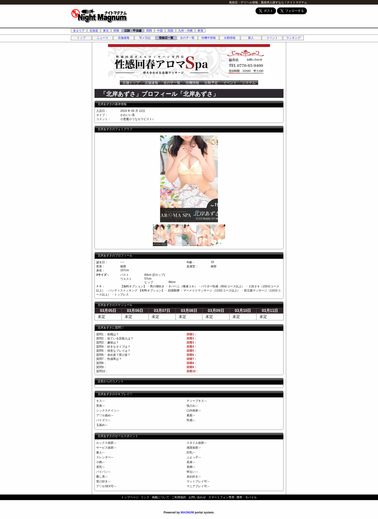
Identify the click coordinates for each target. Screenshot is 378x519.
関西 (149, 30)
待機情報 (192, 83)
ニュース (102, 38)
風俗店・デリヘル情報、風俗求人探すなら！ (258, 2)
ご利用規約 (179, 497)
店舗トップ (130, 83)
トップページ (130, 497)
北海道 (93, 30)
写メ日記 (145, 38)
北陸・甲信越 (133, 30)
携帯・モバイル (246, 497)
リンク (145, 497)
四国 (170, 30)
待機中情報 (208, 38)
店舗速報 (123, 38)
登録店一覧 (166, 38)
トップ (81, 38)
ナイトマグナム (297, 2)
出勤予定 (211, 83)
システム (249, 83)
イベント (272, 38)
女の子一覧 (187, 38)
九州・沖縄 (185, 30)
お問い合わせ (197, 497)
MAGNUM (187, 512)
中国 (160, 30)
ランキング (293, 38)
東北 (106, 30)
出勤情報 (230, 38)
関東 (116, 30)
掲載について (160, 497)
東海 (200, 30)
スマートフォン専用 (221, 497)
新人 (251, 38)
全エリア (79, 30)
